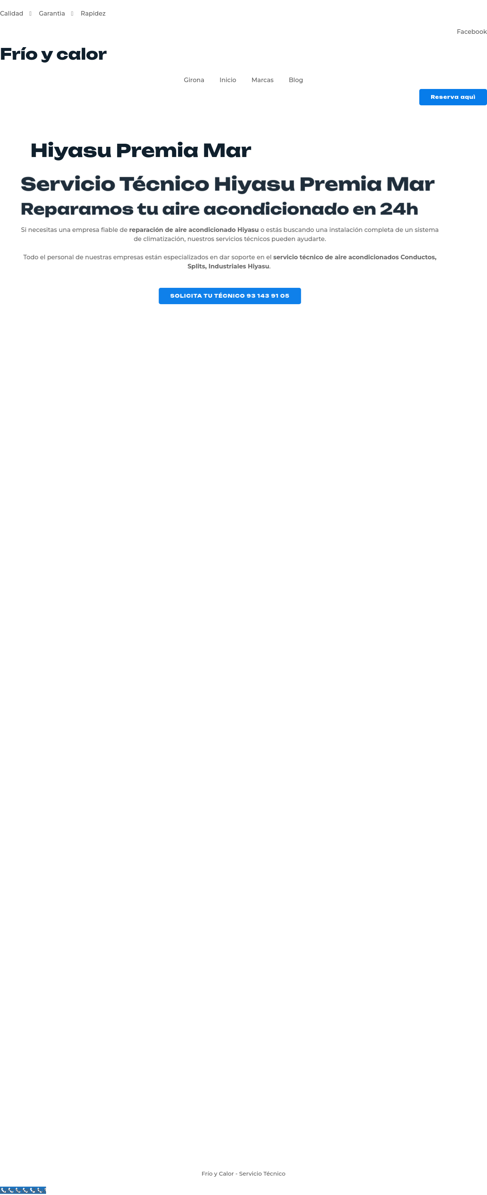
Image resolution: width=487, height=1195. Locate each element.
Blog (296, 80)
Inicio (228, 80)
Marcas (262, 80)
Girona (194, 80)
